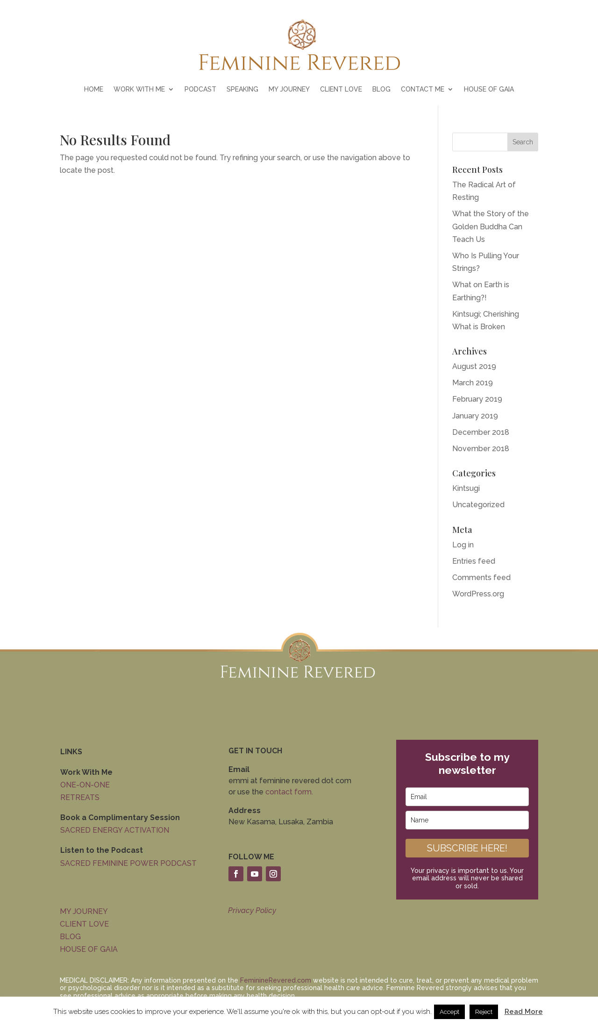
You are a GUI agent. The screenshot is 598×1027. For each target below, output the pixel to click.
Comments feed (481, 577)
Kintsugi (466, 488)
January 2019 (475, 415)
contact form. (289, 791)
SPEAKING (242, 89)
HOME (93, 89)
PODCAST (200, 89)
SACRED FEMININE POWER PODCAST (128, 863)
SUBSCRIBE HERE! (467, 848)
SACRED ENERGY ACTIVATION (114, 830)
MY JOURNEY (289, 89)
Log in (463, 544)
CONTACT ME (422, 89)
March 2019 (472, 382)
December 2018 (480, 432)
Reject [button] (483, 1011)
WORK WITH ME (139, 89)
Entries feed (473, 561)
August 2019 (474, 366)
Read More (524, 1011)
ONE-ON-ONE (85, 784)
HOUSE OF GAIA (489, 89)
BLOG (381, 89)
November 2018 (480, 448)
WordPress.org (478, 593)
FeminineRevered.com (275, 980)
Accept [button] (449, 1011)
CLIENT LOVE (341, 89)
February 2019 (477, 399)
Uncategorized (478, 504)
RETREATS (80, 797)
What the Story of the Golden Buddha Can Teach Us (490, 226)
